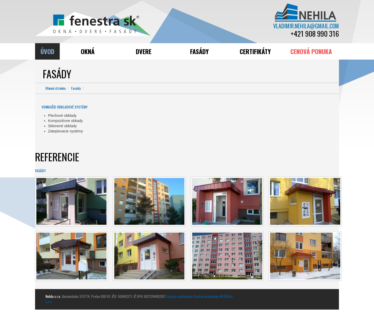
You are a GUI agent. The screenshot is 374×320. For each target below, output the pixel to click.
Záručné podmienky (206, 296)
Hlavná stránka (55, 88)
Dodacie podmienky (179, 296)
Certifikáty (255, 51)
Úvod (47, 51)
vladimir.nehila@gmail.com (305, 26)
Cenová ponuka (311, 51)
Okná (88, 51)
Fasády (199, 51)
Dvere (143, 51)
